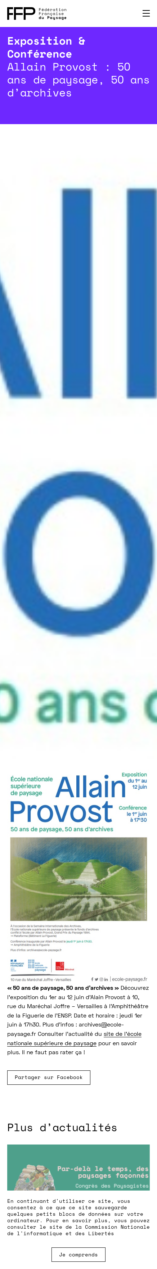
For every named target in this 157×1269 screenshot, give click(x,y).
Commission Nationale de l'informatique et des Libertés (78, 1230)
